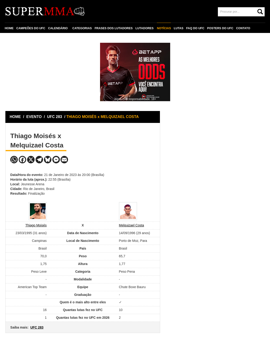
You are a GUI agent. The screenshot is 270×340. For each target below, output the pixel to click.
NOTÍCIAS (163, 28)
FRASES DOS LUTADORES (114, 28)
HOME (9, 28)
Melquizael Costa (131, 225)
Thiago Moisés (36, 225)
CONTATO (243, 28)
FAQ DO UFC (195, 28)
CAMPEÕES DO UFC (30, 28)
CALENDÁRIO (58, 28)
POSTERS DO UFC (220, 28)
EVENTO (34, 117)
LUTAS (178, 28)
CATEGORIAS (82, 28)
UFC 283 (55, 117)
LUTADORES (144, 28)
